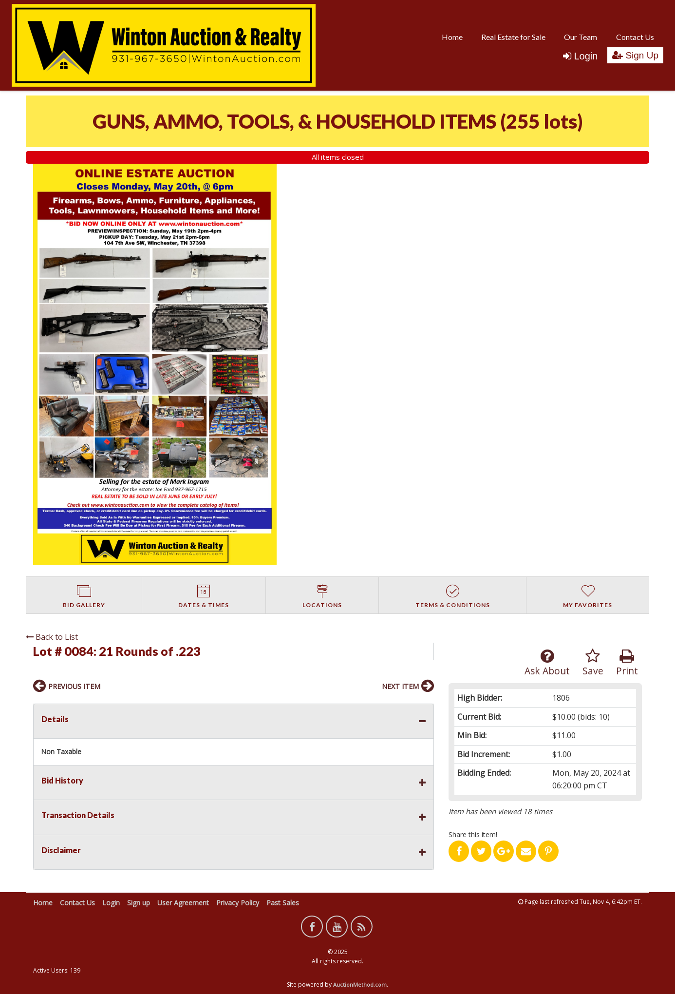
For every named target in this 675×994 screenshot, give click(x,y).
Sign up (138, 902)
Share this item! (473, 834)
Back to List (52, 636)
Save (592, 663)
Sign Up (635, 55)
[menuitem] (452, 36)
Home (452, 36)
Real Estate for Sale (513, 36)
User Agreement (183, 902)
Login (580, 56)
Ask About (547, 663)
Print (627, 663)
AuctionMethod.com (360, 984)
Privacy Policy (237, 902)
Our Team (580, 36)
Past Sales (282, 902)
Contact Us (635, 36)
